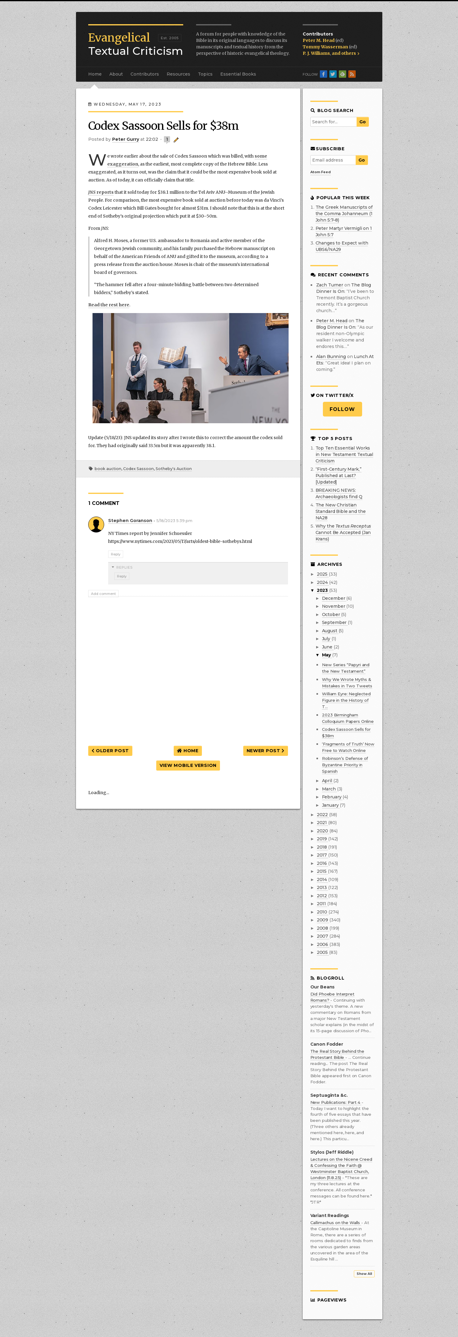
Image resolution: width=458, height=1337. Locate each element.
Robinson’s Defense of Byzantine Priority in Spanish (345, 765)
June (328, 647)
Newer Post (266, 750)
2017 (322, 855)
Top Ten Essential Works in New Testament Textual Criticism (344, 454)
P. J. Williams (316, 53)
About (116, 74)
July (326, 638)
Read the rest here (108, 305)
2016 (322, 863)
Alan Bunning (331, 356)
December (334, 598)
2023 (323, 590)
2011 (322, 903)
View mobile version (188, 765)
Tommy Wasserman (326, 47)
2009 (323, 920)
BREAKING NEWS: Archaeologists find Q (339, 493)
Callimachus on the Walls (335, 1222)
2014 (322, 879)
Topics (205, 74)
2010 (322, 912)
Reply (115, 554)
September (335, 622)
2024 (323, 582)
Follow (342, 409)
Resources (178, 74)
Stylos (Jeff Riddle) (332, 1152)
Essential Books (238, 74)
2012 (322, 895)
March (329, 789)
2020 (323, 831)
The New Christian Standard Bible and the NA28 (341, 511)
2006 (323, 944)
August (330, 630)
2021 (322, 822)
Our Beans (322, 987)
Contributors (145, 74)
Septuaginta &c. (329, 1095)
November (334, 606)
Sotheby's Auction (174, 468)
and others (345, 53)
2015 (322, 871)
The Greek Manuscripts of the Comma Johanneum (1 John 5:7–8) (344, 213)
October (331, 614)
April (327, 780)
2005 (323, 952)
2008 (323, 928)
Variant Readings (329, 1215)
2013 (322, 887)
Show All (364, 1274)
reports (101, 192)
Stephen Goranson (130, 520)
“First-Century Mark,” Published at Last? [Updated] (338, 475)
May (327, 655)
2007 (323, 936)
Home (95, 74)
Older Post (110, 750)
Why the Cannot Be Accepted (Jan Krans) (343, 532)
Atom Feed (320, 172)
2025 (323, 574)
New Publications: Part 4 (336, 1102)
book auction (108, 468)
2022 (323, 814)
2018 (322, 847)
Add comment (103, 594)
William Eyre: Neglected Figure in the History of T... (346, 700)
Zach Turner (329, 285)
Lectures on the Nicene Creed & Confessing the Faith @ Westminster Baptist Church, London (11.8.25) (341, 1168)
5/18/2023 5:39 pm (174, 520)
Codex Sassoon (138, 468)
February (332, 797)
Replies (124, 567)
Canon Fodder (326, 1044)
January (331, 805)
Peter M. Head (319, 40)
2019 (322, 839)
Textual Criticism (135, 44)
